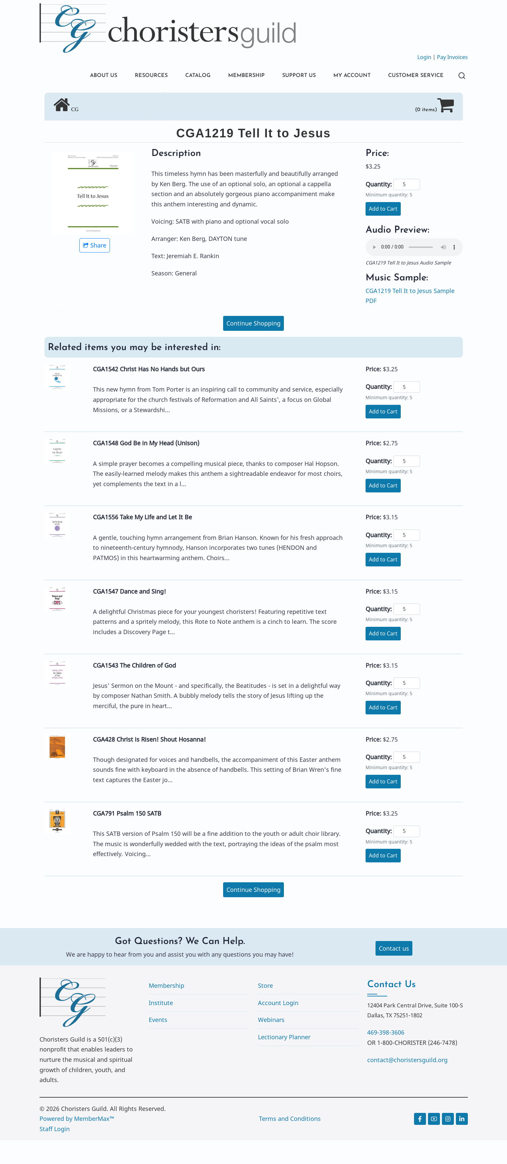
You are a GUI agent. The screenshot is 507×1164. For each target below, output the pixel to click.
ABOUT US (73, 76)
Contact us (394, 972)
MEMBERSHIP (228, 76)
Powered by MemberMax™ (77, 1142)
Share (94, 269)
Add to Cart (383, 232)
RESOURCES (125, 76)
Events (158, 1044)
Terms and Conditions (290, 1142)
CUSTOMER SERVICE (89, 99)
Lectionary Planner (284, 1061)
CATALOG (175, 76)
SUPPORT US (285, 76)
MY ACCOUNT (343, 76)
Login (424, 57)
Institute (161, 1027)
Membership (166, 1009)
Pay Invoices (452, 57)
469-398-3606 (385, 1056)
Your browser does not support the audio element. (414, 271)
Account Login (278, 1027)
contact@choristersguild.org (407, 1084)
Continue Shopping (253, 347)
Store (265, 1009)
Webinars (271, 1044)
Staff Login (55, 1153)
